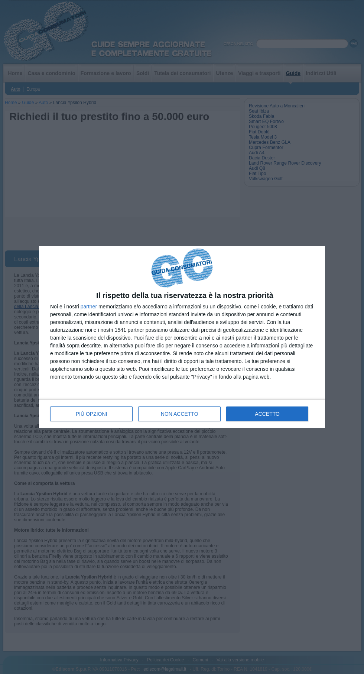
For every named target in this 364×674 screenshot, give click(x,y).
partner (89, 306)
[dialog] (182, 337)
